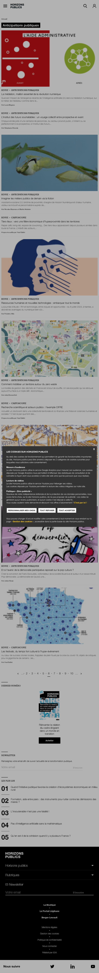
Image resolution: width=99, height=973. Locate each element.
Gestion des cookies (22, 521)
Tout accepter (67, 510)
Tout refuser (47, 510)
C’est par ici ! (80, 502)
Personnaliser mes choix (22, 510)
